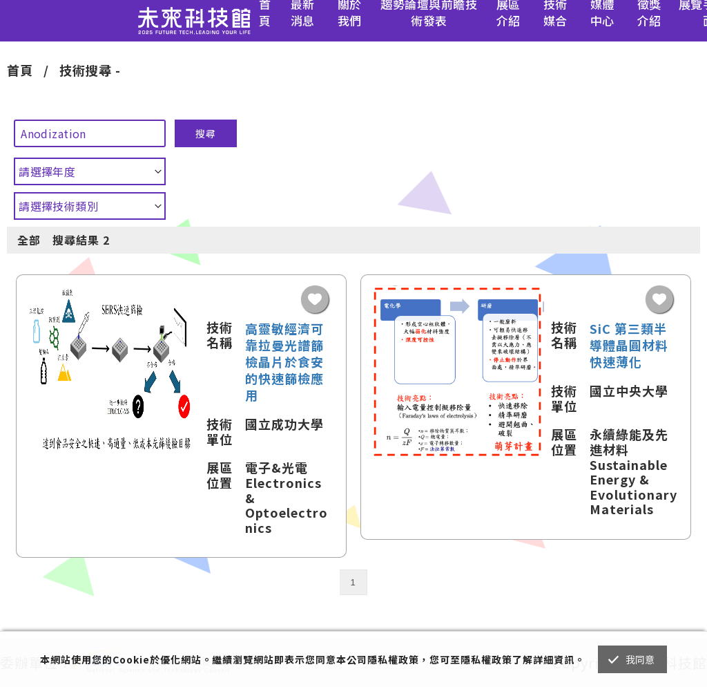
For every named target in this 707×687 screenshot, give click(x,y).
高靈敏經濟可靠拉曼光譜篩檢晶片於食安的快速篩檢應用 (284, 361)
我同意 (640, 659)
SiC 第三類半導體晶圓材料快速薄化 (629, 345)
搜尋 (205, 133)
